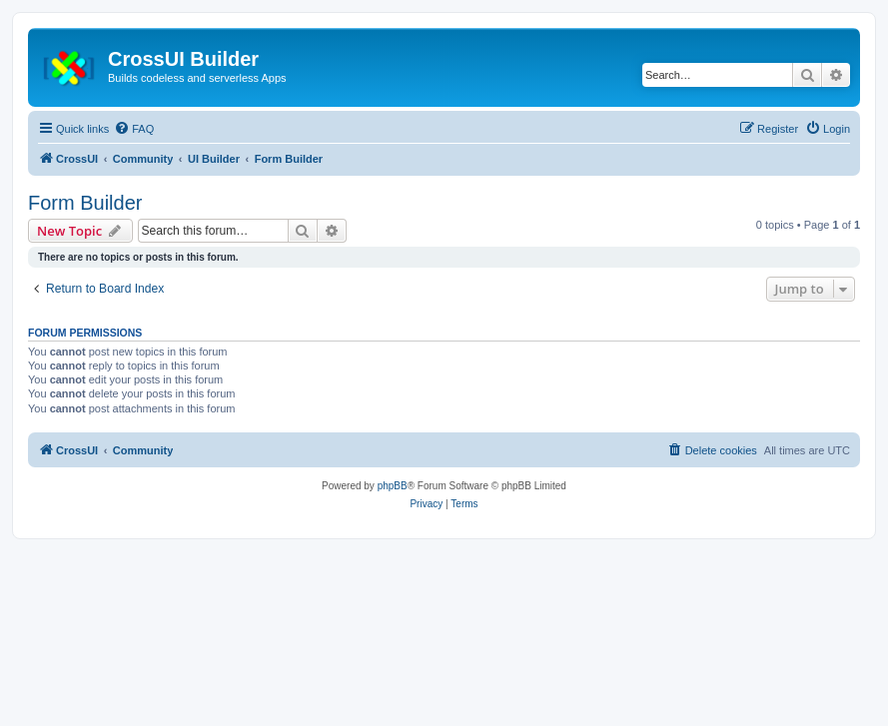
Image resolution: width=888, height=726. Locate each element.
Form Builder (85, 203)
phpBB (393, 485)
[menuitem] (134, 129)
